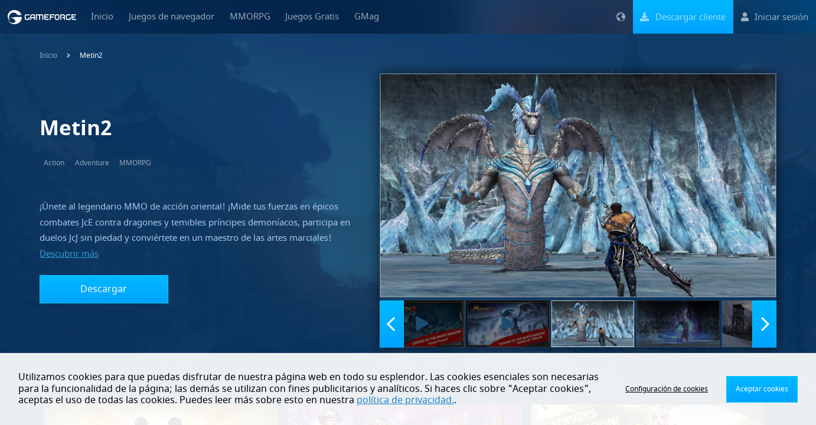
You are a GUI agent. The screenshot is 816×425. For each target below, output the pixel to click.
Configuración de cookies (666, 389)
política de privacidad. (405, 400)
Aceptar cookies (762, 389)
